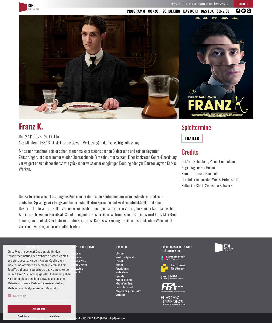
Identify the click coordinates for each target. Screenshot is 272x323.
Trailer (192, 138)
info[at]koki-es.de (116, 318)
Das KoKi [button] (190, 11)
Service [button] (223, 11)
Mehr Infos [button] (52, 288)
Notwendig (19, 296)
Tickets (243, 3)
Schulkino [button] (171, 11)
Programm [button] (136, 11)
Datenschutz (206, 3)
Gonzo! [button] (153, 11)
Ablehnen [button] (55, 316)
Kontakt (191, 3)
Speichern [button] (23, 316)
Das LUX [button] (207, 11)
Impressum (221, 3)
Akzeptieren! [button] (39, 309)
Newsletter (177, 3)
